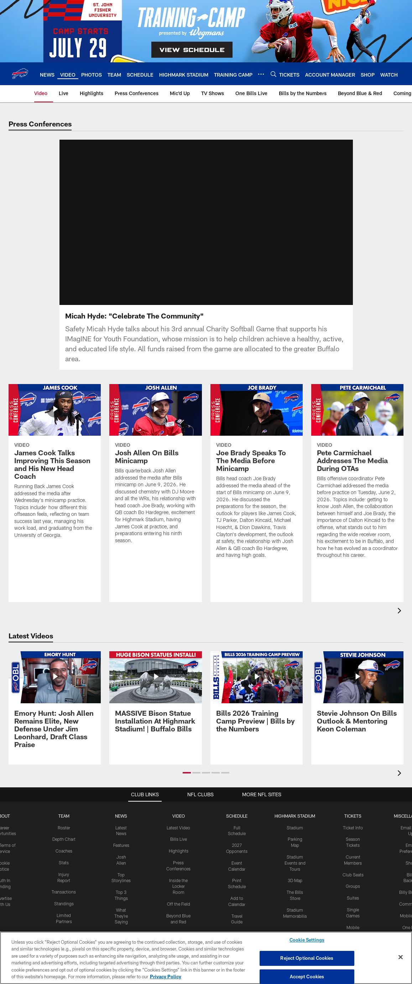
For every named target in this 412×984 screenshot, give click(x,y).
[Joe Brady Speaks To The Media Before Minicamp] (256, 476)
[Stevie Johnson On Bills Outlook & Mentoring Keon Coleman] (357, 696)
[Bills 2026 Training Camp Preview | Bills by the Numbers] (256, 696)
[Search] (273, 74)
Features (121, 845)
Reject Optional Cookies (306, 958)
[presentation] (400, 611)
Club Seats (353, 874)
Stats (64, 862)
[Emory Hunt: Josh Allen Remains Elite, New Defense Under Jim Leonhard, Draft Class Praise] (55, 704)
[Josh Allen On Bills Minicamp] (155, 468)
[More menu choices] (261, 74)
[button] (187, 772)
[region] (206, 958)
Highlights (178, 850)
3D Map (295, 880)
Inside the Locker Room (178, 886)
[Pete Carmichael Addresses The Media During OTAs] (357, 476)
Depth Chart (63, 839)
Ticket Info (353, 827)
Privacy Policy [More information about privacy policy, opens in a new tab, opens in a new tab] (165, 976)
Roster (64, 827)
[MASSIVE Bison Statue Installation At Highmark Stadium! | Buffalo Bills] (155, 696)
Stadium (295, 827)
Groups (353, 886)
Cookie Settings (307, 940)
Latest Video (178, 827)
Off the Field (178, 903)
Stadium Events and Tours (295, 862)
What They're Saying (121, 916)
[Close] (400, 957)
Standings (64, 903)
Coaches (64, 850)
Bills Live (178, 839)
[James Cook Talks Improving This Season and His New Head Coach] (55, 465)
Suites (353, 897)
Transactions (64, 891)
